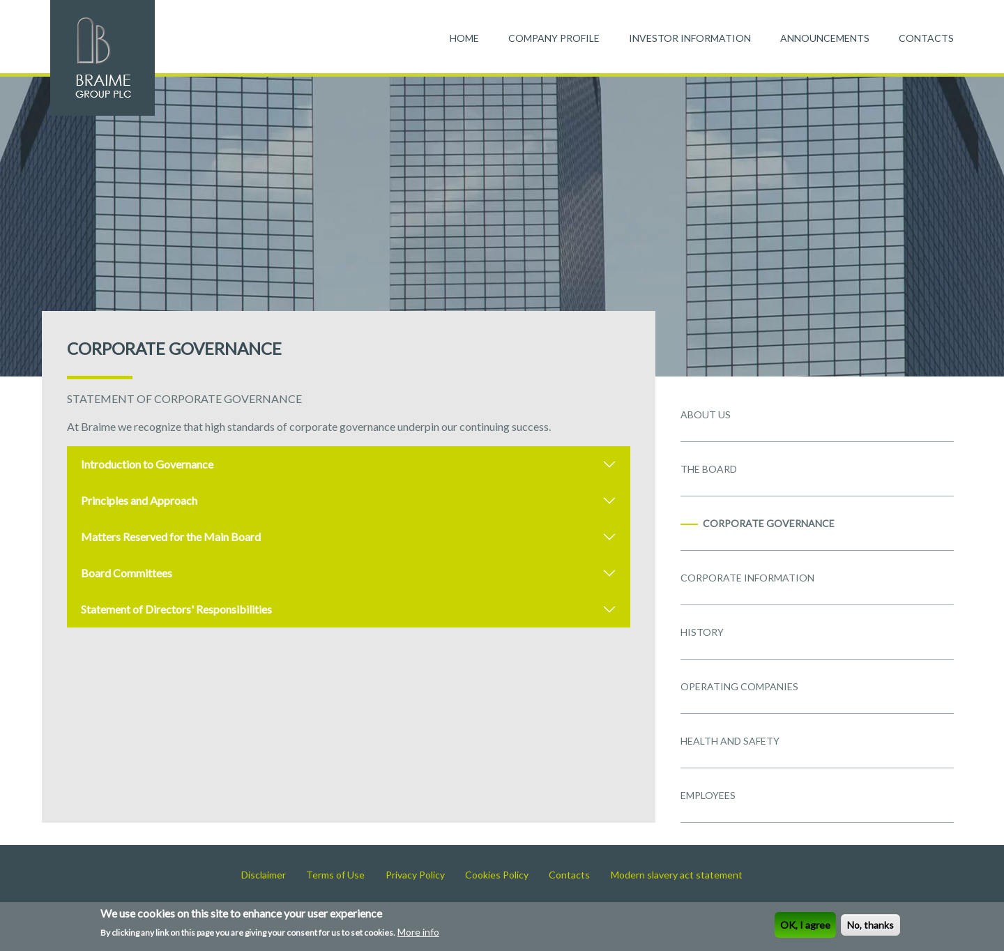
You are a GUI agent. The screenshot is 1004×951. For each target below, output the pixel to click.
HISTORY (702, 632)
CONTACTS (926, 38)
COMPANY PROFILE (554, 38)
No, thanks (870, 926)
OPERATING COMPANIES (739, 686)
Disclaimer (263, 875)
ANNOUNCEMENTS (824, 38)
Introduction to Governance (147, 464)
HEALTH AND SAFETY (729, 741)
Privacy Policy (415, 875)
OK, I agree (805, 926)
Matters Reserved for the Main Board (171, 536)
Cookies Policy (496, 875)
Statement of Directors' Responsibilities (176, 609)
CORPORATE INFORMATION (747, 578)
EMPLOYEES (708, 795)
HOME (464, 38)
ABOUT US (705, 414)
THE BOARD (708, 469)
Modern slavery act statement (677, 875)
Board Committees (126, 572)
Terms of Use (335, 875)
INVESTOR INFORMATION (690, 38)
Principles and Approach (139, 500)
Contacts (569, 875)
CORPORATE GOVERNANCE (769, 523)
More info (418, 933)
